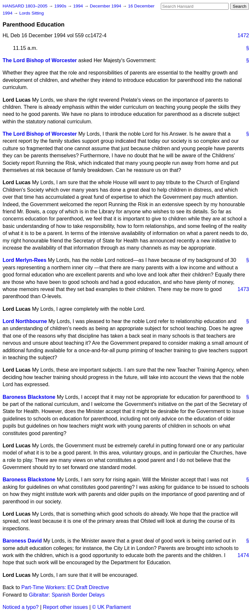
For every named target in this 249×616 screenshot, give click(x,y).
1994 (78, 6)
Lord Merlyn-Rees (24, 260)
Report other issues (65, 607)
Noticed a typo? (21, 607)
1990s (60, 6)
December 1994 (106, 6)
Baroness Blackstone (29, 397)
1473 (243, 289)
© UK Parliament (111, 607)
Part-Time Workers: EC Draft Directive (65, 587)
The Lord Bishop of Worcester (40, 60)
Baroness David (22, 540)
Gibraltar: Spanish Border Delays (67, 595)
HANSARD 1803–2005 (25, 6)
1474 (243, 555)
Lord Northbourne (25, 321)
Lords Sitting (31, 13)
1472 (243, 35)
